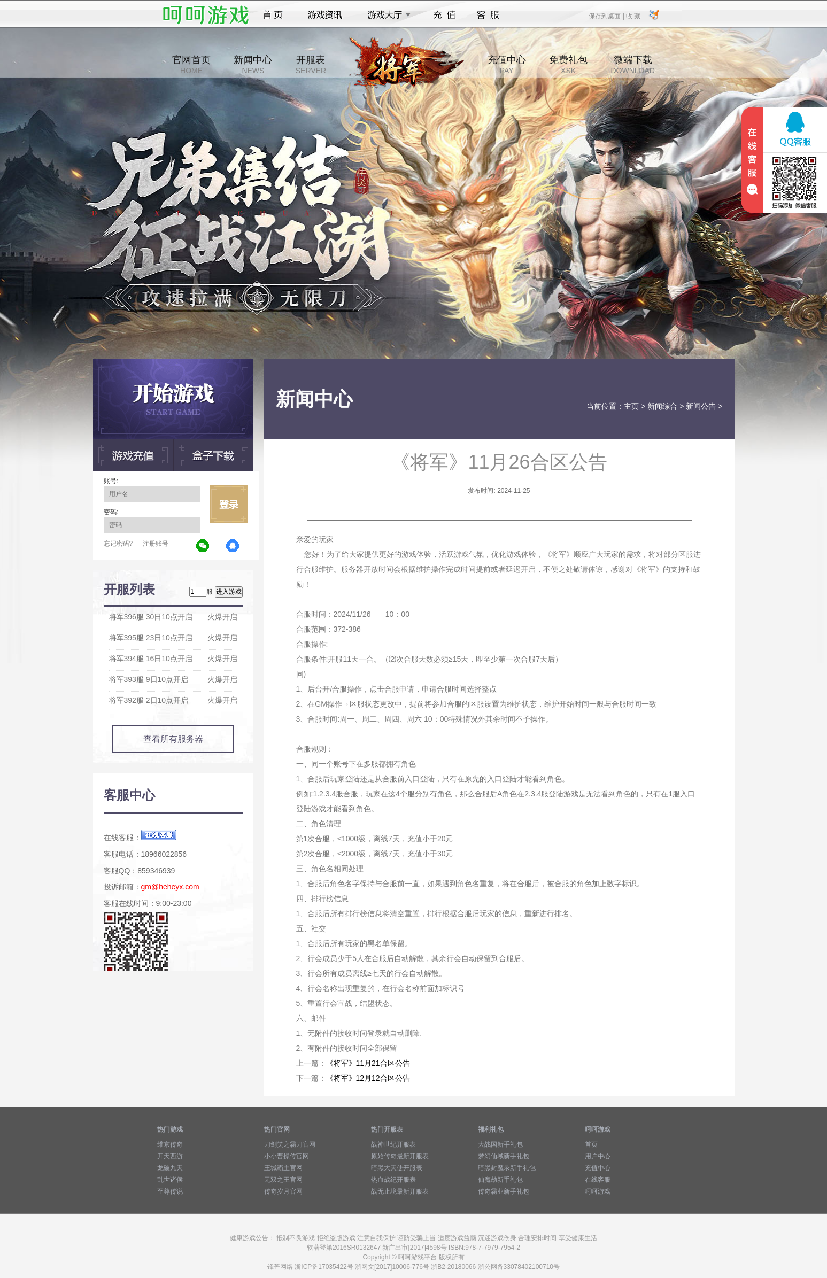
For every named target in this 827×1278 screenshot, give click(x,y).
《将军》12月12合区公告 (368, 1078)
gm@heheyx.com (170, 886)
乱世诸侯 (170, 1179)
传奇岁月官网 (283, 1191)
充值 (444, 15)
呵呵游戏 (597, 1191)
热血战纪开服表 (393, 1179)
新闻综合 (662, 406)
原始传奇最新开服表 (400, 1156)
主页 (631, 406)
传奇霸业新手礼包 (503, 1191)
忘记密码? (118, 543)
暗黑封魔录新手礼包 (507, 1168)
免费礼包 (568, 65)
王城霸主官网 (283, 1168)
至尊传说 (170, 1191)
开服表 (311, 65)
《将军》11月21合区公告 (368, 1063)
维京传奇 (170, 1144)
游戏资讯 (325, 15)
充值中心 (507, 65)
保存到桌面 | (606, 15)
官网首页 (191, 65)
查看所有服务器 (173, 738)
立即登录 (229, 504)
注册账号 (155, 543)
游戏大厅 (386, 15)
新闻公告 (701, 406)
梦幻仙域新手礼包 (503, 1156)
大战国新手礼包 (500, 1144)
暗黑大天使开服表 (396, 1168)
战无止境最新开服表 (400, 1191)
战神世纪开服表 (393, 1144)
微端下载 (632, 65)
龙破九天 (170, 1168)
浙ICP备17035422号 (324, 1267)
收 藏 (633, 15)
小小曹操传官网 (286, 1156)
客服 (488, 15)
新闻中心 (253, 65)
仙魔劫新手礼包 (500, 1179)
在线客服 (597, 1179)
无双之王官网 (283, 1179)
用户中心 (597, 1156)
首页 (273, 15)
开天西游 (170, 1156)
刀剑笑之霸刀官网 (289, 1144)
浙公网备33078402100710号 (519, 1267)
